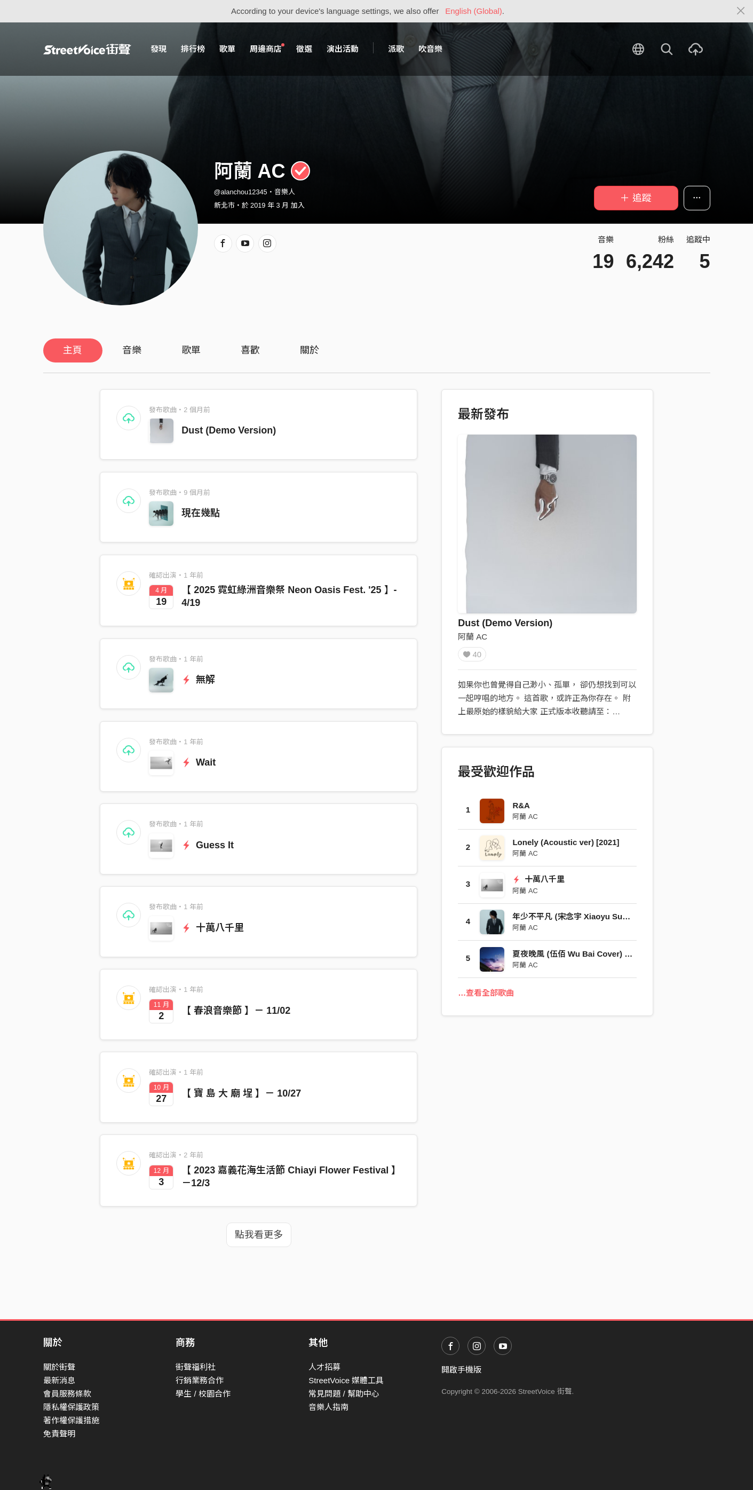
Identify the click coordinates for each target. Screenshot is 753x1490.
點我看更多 (259, 1234)
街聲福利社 (196, 1366)
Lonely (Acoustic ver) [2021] (565, 845)
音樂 (131, 350)
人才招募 (324, 1366)
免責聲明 (59, 1433)
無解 (198, 679)
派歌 (396, 48)
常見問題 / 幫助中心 (343, 1393)
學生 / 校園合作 (203, 1393)
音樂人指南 (328, 1407)
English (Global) (473, 10)
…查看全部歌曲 (486, 996)
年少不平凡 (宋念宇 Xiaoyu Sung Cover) (586, 920)
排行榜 (193, 48)
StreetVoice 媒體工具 (346, 1380)
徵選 (304, 48)
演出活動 (343, 48)
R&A (521, 809)
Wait (198, 762)
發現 (158, 48)
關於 (309, 350)
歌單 (227, 48)
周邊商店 (267, 48)
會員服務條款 (67, 1393)
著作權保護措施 (71, 1420)
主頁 (72, 350)
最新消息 (59, 1380)
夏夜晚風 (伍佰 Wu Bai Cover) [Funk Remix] (593, 957)
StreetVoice (87, 49)
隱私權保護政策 (71, 1407)
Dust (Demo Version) (228, 430)
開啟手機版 (461, 1369)
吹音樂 (430, 48)
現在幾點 (200, 513)
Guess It (207, 845)
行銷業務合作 (200, 1380)
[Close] (741, 11)
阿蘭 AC (472, 636)
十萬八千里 (212, 928)
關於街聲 (59, 1366)
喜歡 (250, 350)
